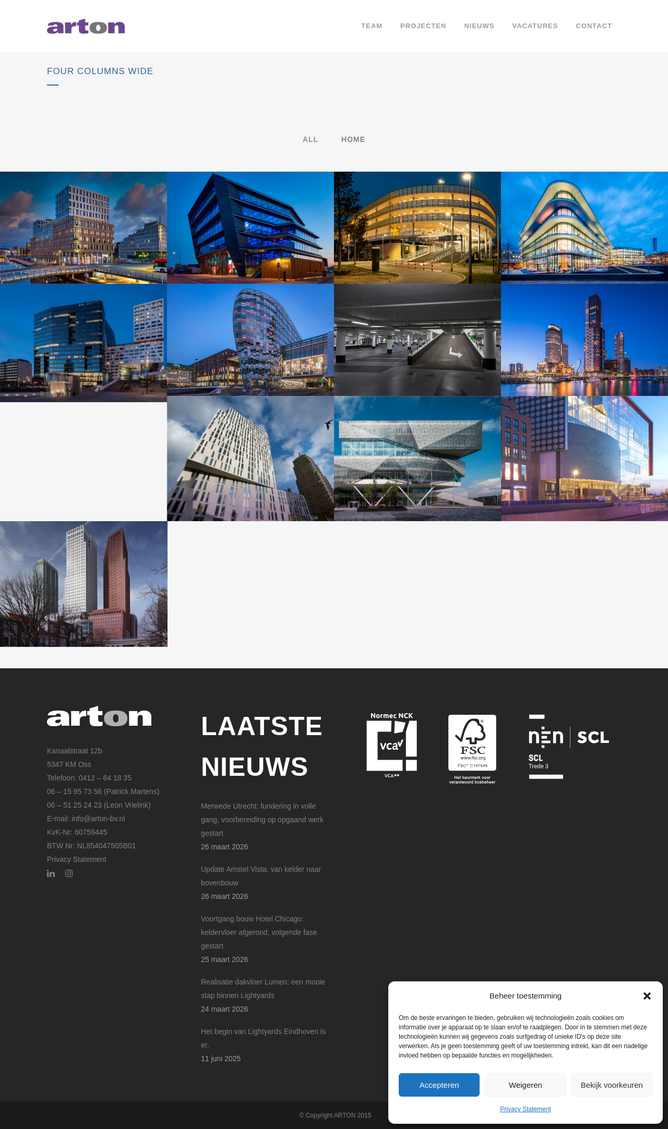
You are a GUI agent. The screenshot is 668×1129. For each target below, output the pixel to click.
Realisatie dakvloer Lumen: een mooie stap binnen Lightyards (263, 989)
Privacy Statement (525, 1109)
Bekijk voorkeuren (612, 1084)
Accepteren (439, 1084)
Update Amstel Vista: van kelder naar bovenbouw (261, 876)
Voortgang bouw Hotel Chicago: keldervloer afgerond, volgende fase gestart (259, 932)
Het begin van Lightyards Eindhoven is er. (263, 1038)
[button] (647, 996)
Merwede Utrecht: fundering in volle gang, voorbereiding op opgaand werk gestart (262, 819)
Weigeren (525, 1084)
